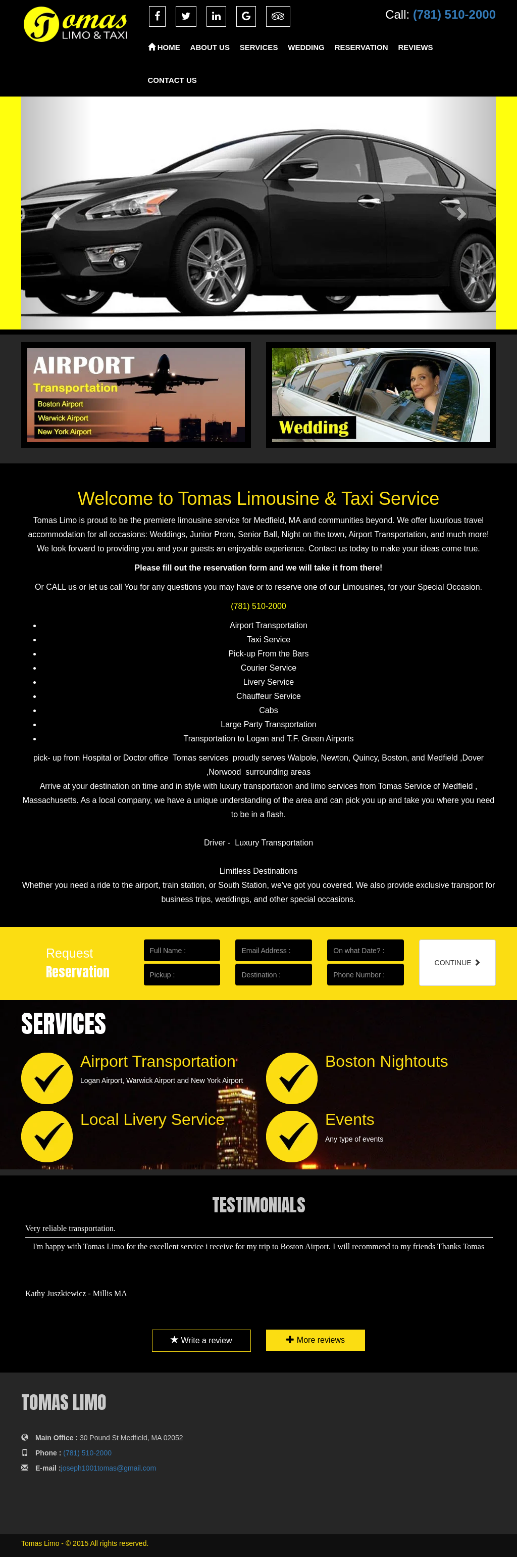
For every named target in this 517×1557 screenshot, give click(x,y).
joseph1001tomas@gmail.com (109, 1468)
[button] (56, 213)
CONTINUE (458, 963)
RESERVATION (361, 47)
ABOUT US (210, 47)
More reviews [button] (311, 1340)
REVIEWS (415, 47)
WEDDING (306, 47)
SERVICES (259, 47)
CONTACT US (172, 80)
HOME (164, 47)
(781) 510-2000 (454, 14)
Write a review (205, 1340)
